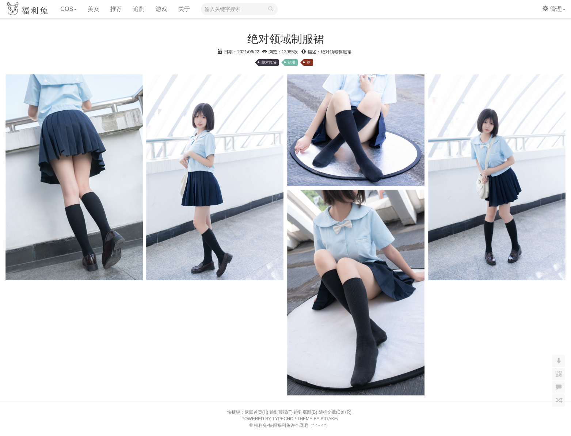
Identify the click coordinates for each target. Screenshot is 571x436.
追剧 (139, 9)
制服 (291, 62)
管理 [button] (554, 9)
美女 (93, 9)
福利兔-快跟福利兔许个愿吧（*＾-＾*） (292, 425)
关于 (184, 9)
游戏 (161, 9)
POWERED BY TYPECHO (267, 418)
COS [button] (68, 9)
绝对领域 (269, 62)
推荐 (116, 9)
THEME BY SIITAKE (317, 418)
